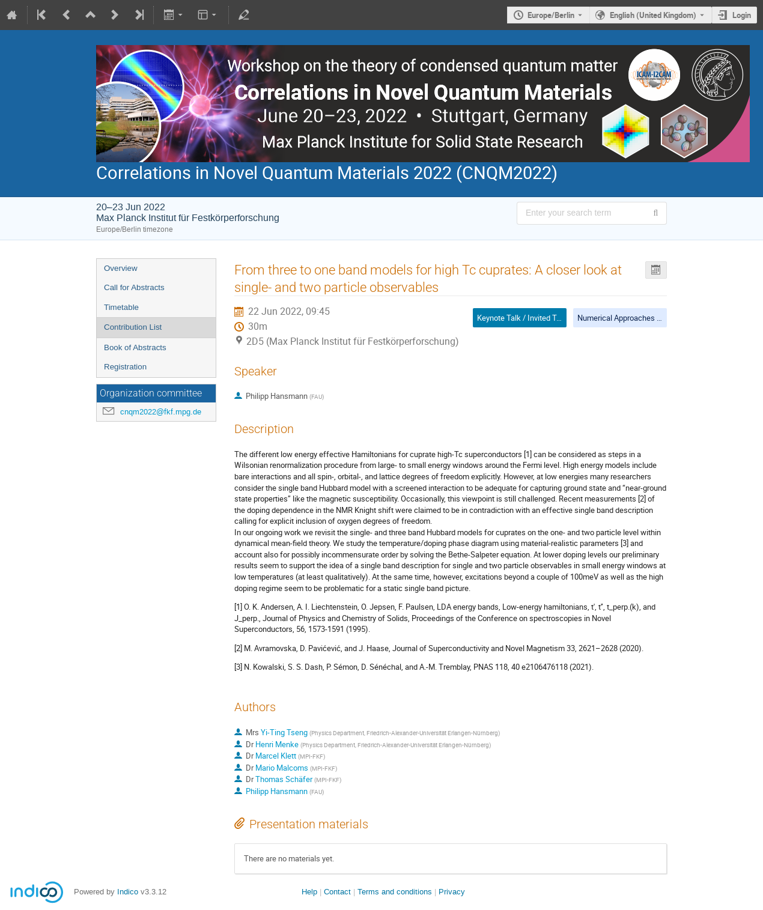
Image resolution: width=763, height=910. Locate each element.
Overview (121, 268)
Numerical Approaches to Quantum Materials (653, 317)
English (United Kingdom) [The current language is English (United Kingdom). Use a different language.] (653, 15)
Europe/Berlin (550, 15)
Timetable (121, 307)
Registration (125, 366)
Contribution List (133, 327)
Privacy (452, 892)
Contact (337, 892)
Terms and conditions (394, 892)
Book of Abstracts (135, 347)
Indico (127, 892)
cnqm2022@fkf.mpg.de (160, 412)
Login (741, 15)
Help (309, 892)
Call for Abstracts (134, 287)
